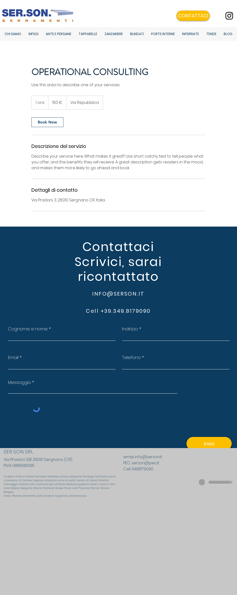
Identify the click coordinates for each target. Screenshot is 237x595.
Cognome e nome (28, 329)
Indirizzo (130, 329)
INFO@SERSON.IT (118, 294)
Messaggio (19, 382)
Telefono (131, 357)
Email (13, 357)
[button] (193, 16)
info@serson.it (148, 457)
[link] (47, 122)
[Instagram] (229, 16)
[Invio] (209, 443)
